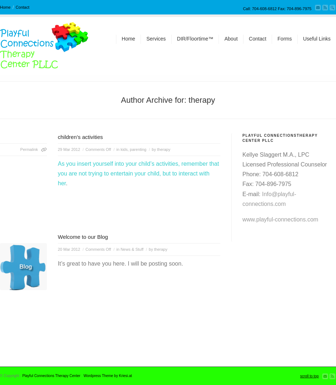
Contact (22, 7)
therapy (164, 149)
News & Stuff (132, 249)
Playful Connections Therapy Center (51, 376)
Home (5, 7)
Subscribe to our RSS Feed (325, 7)
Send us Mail (318, 7)
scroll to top (309, 376)
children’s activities (80, 137)
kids (124, 149)
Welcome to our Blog (83, 237)
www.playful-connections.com (280, 219)
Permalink (29, 149)
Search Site (332, 7)
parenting (138, 149)
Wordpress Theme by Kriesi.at (107, 376)
